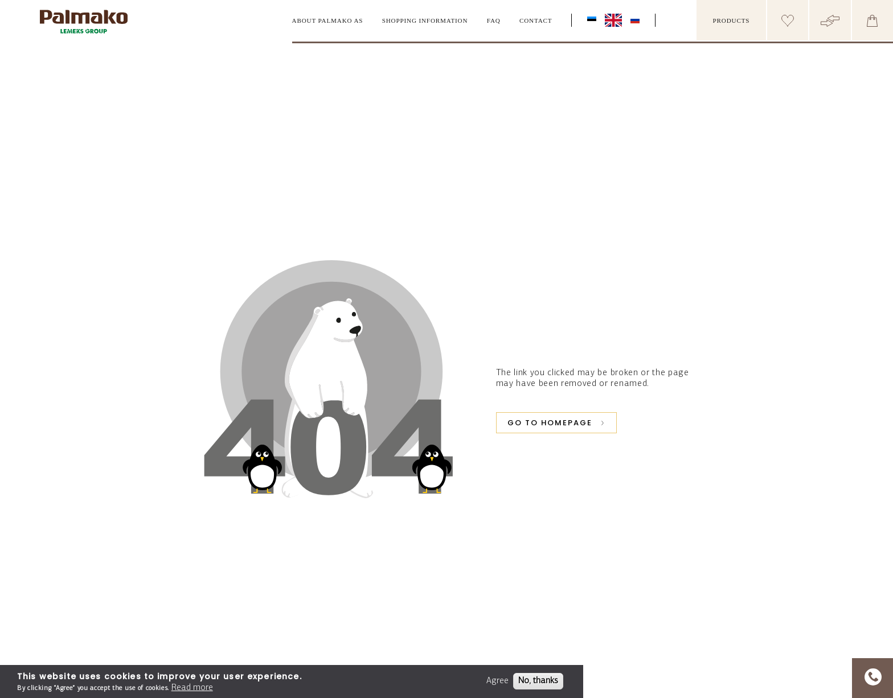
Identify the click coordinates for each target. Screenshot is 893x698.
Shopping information (425, 20)
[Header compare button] (829, 20)
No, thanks (538, 680)
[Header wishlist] (787, 20)
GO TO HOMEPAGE (549, 422)
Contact (535, 20)
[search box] (685, 20)
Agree (497, 680)
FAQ (494, 20)
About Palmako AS (327, 20)
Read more (192, 687)
